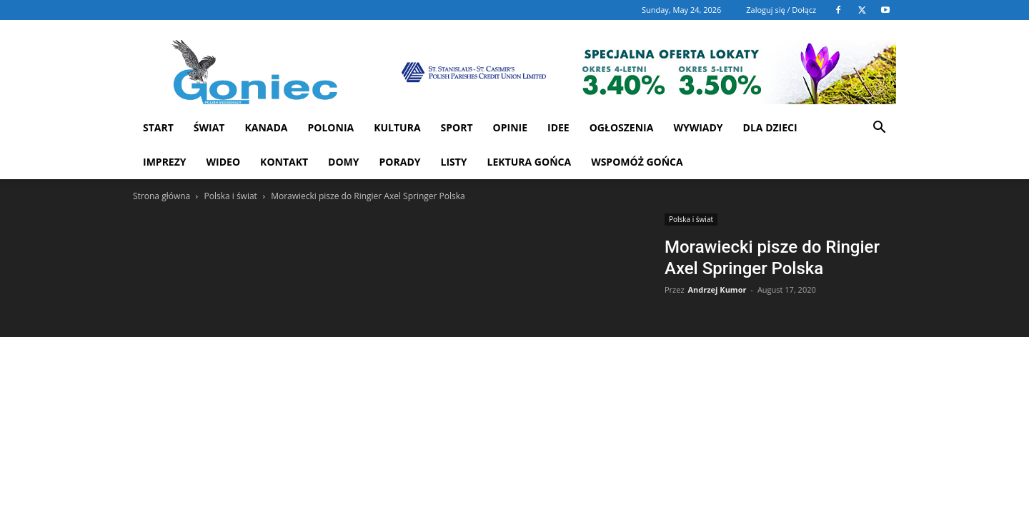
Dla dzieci (770, 127)
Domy (343, 161)
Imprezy (165, 161)
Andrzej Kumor (716, 289)
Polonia (331, 127)
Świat (209, 127)
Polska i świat (230, 196)
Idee (558, 127)
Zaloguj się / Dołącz (781, 9)
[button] (879, 129)
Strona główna (161, 196)
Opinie (510, 127)
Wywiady (697, 127)
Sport (457, 127)
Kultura (397, 127)
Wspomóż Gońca (637, 161)
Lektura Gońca (529, 161)
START (158, 127)
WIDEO (224, 161)
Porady (400, 161)
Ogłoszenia (622, 127)
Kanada (265, 127)
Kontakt (284, 161)
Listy (453, 161)
